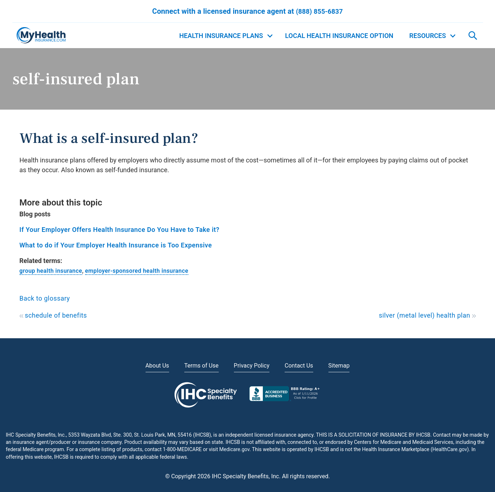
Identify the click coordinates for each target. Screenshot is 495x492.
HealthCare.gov (449, 449)
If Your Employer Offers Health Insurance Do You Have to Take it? (119, 229)
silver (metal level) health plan (427, 315)
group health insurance (51, 270)
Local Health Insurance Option (339, 35)
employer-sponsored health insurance (136, 270)
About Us (157, 365)
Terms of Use (201, 365)
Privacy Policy (252, 365)
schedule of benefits (53, 315)
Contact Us (299, 365)
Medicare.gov (234, 449)
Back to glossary (45, 298)
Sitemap (339, 365)
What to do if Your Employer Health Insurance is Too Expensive (116, 245)
